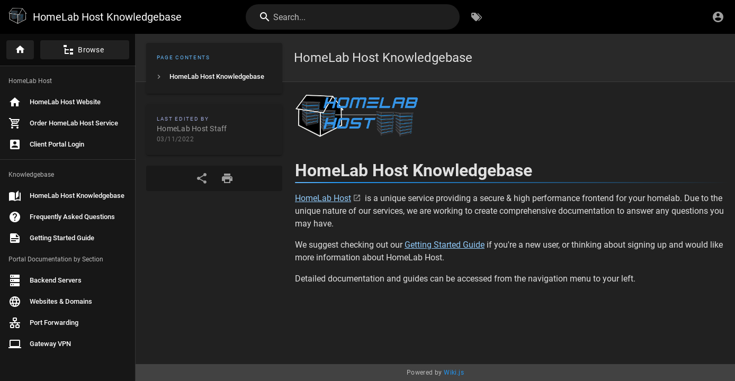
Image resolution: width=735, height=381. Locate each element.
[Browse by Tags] (476, 17)
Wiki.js (454, 372)
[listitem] (214, 76)
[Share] (201, 178)
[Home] (20, 49)
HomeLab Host (323, 198)
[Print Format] (227, 178)
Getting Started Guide (445, 245)
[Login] (718, 17)
